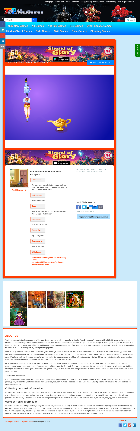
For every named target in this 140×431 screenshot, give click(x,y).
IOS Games (76, 26)
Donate (137, 50)
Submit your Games (62, 2)
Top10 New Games (17, 26)
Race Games (79, 31)
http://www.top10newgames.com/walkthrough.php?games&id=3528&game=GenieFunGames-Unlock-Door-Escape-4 (49, 261)
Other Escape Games (99, 26)
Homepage (49, 2)
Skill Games (61, 31)
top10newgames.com (41, 422)
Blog (83, 2)
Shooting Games (100, 31)
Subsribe (75, 2)
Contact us (129, 2)
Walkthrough (19, 190)
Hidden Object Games (19, 31)
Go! (34, 20)
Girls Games (43, 31)
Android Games (57, 26)
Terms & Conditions (107, 2)
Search (132, 20)
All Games (38, 26)
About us (120, 2)
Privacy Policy (91, 2)
